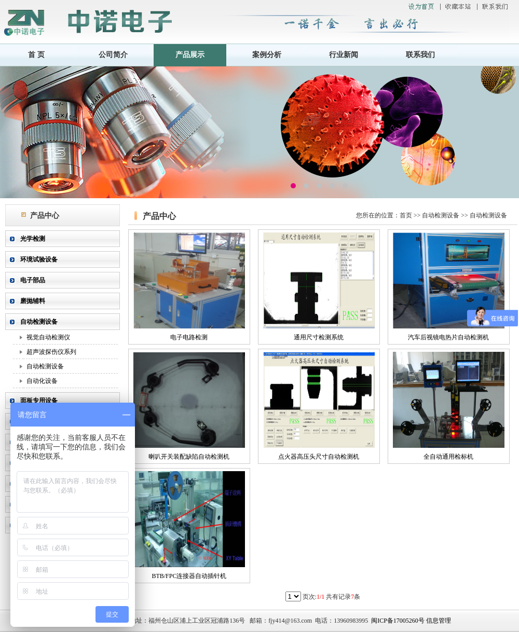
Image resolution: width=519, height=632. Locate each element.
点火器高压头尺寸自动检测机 (318, 456)
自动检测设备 (45, 366)
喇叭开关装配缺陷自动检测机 (188, 456)
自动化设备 (42, 380)
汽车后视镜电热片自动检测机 (448, 337)
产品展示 (189, 54)
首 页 (36, 54)
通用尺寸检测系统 (319, 337)
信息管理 (438, 620)
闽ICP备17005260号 (398, 620)
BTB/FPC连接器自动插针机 (189, 576)
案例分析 (266, 54)
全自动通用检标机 (448, 456)
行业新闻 (343, 54)
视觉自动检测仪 (48, 337)
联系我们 (420, 54)
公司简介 (113, 54)
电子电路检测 (189, 337)
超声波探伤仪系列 (51, 351)
